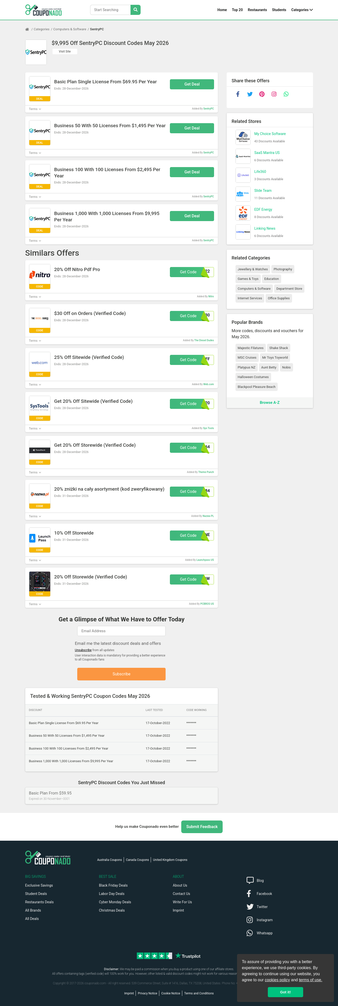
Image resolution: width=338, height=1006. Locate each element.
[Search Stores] (136, 10)
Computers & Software (69, 29)
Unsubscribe (83, 650)
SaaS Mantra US (267, 153)
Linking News (264, 228)
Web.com (208, 384)
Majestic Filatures (251, 348)
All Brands (33, 910)
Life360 (260, 172)
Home (222, 10)
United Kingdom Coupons (170, 860)
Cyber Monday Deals (115, 902)
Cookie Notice (170, 993)
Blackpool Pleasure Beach (257, 387)
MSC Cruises (247, 357)
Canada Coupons (137, 860)
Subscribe (122, 674)
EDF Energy (263, 209)
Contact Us (181, 894)
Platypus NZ (246, 367)
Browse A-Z (269, 402)
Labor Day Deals (111, 894)
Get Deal (192, 84)
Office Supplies (279, 298)
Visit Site (65, 51)
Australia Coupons (109, 860)
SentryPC (97, 29)
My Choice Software (270, 134)
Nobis (286, 367)
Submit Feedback (202, 826)
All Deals (32, 919)
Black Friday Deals (113, 885)
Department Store (289, 288)
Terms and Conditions (199, 993)
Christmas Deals (112, 910)
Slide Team (263, 191)
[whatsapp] (286, 94)
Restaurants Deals (39, 902)
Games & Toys (248, 279)
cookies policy (277, 980)
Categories (299, 10)
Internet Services (250, 298)
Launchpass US (205, 560)
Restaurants (257, 10)
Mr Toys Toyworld (275, 357)
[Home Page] (29, 29)
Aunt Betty (268, 367)
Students (279, 10)
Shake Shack (278, 348)
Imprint (178, 910)
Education (271, 279)
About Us (180, 885)
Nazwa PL (208, 516)
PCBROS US (207, 603)
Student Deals (36, 894)
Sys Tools (208, 428)
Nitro (211, 296)
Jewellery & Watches (253, 269)
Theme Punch (206, 472)
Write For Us (182, 902)
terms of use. (310, 980)
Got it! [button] (285, 992)
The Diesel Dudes (204, 340)
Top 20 (237, 10)
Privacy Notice (147, 993)
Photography (283, 269)
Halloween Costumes (253, 377)
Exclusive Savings (39, 885)
